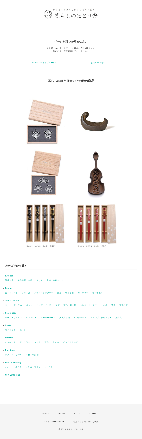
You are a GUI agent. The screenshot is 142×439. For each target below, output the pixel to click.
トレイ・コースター (89, 305)
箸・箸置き (97, 293)
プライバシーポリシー (54, 421)
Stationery (10, 313)
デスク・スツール (13, 355)
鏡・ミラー (25, 342)
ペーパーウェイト (13, 317)
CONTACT (94, 414)
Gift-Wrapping (12, 375)
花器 (47, 342)
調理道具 (9, 280)
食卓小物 (69, 293)
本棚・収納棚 (32, 355)
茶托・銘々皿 (70, 305)
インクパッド (80, 317)
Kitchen (9, 276)
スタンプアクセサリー (101, 317)
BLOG (77, 414)
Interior (9, 338)
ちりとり (49, 367)
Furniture (10, 350)
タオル (56, 342)
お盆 (105, 305)
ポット (29, 305)
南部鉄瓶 (123, 305)
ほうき (18, 367)
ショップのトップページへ (44, 62)
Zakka (8, 325)
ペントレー (31, 317)
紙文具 (119, 317)
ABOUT (61, 414)
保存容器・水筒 (25, 280)
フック (37, 342)
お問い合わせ (97, 62)
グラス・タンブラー (43, 293)
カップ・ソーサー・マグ (48, 305)
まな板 (39, 280)
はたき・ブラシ (33, 367)
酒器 (59, 293)
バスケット (10, 342)
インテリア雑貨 (70, 342)
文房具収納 (64, 317)
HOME (46, 414)
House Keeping (13, 362)
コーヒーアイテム (13, 305)
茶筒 (113, 305)
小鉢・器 (26, 293)
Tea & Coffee (12, 300)
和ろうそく (10, 330)
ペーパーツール (48, 317)
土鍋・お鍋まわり (55, 280)
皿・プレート (11, 293)
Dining (8, 288)
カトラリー (83, 293)
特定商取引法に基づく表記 (86, 421)
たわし (8, 367)
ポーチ (23, 330)
